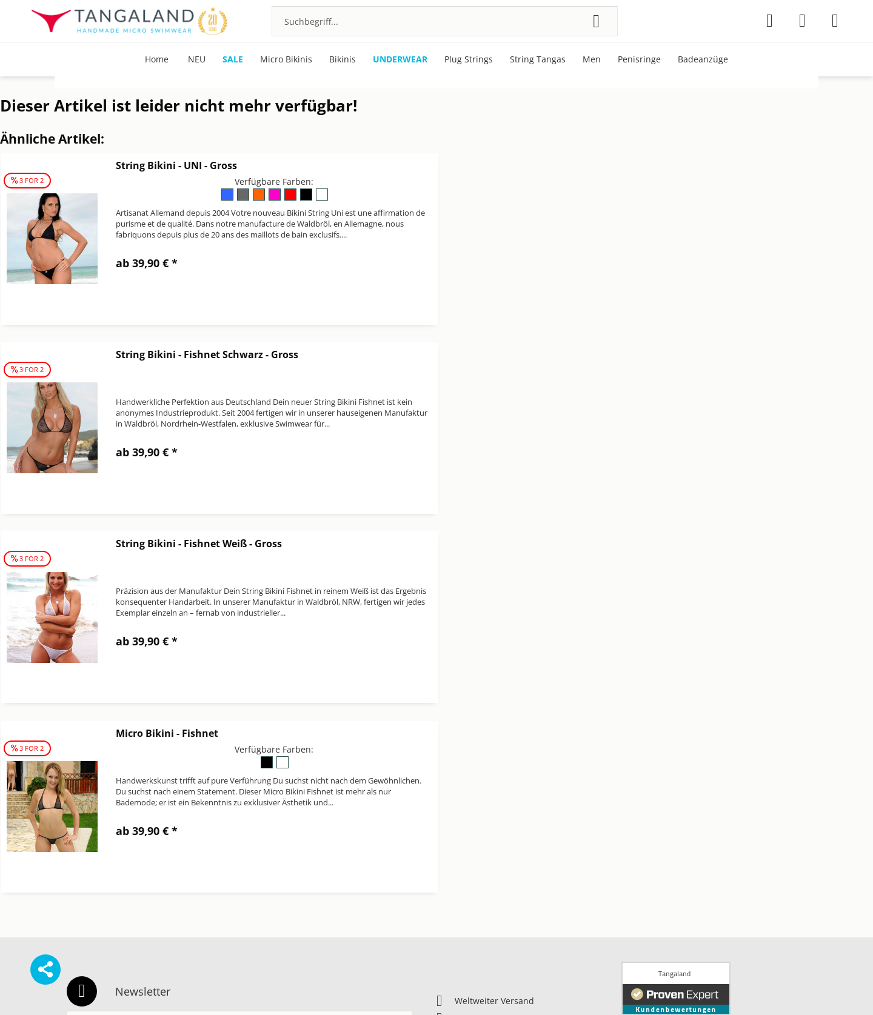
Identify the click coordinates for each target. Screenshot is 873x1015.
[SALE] (233, 59)
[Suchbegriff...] (445, 21)
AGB (444, 785)
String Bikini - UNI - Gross (176, 165)
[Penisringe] (639, 59)
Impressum (459, 814)
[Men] (591, 59)
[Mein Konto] (802, 20)
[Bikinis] (342, 59)
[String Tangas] (537, 59)
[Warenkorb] (835, 20)
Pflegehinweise (651, 814)
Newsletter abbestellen (483, 843)
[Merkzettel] (769, 20)
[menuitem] (445, 21)
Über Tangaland (654, 828)
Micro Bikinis (647, 800)
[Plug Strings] (468, 59)
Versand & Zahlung (475, 858)
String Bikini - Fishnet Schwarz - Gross (652, 165)
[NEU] (196, 59)
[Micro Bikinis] (286, 59)
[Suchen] (596, 21)
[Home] (156, 59)
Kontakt (451, 828)
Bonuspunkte (648, 785)
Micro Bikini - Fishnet (612, 354)
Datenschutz (461, 800)
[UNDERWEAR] (400, 59)
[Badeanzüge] (703, 59)
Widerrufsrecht (467, 872)
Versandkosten (506, 987)
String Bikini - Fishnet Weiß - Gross (199, 354)
